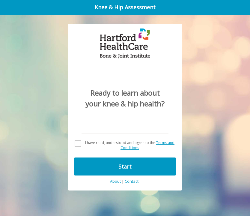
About (115, 181)
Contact (131, 181)
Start (125, 166)
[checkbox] (125, 145)
